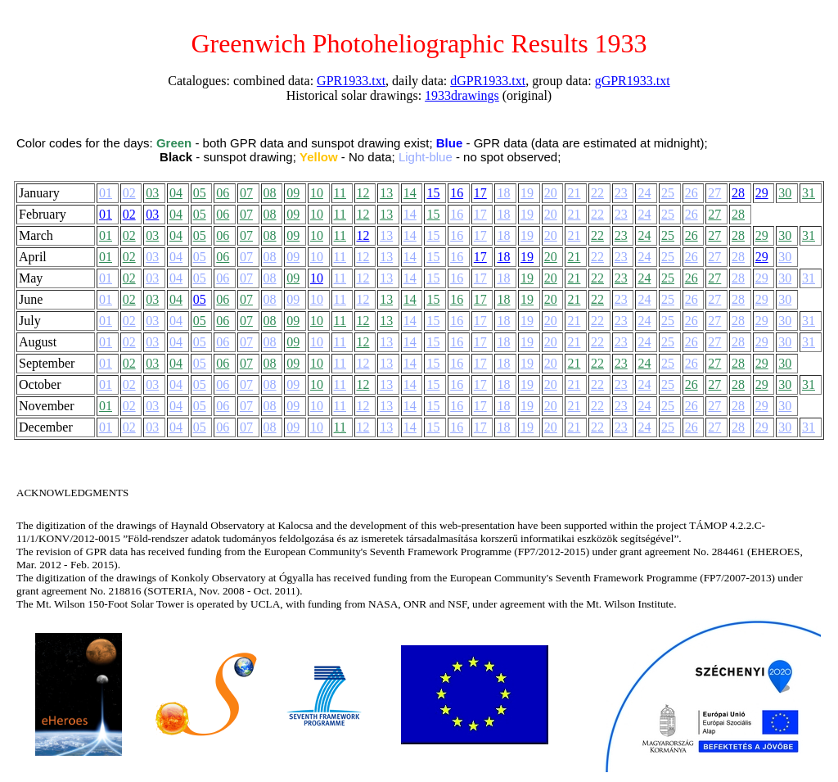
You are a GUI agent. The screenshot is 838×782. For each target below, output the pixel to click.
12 (363, 193)
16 (456, 193)
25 (667, 193)
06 (222, 193)
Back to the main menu (277, 16)
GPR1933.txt (351, 81)
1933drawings (462, 95)
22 (597, 193)
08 (270, 193)
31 (808, 193)
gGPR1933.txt (632, 81)
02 (129, 193)
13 (386, 193)
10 (316, 193)
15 (432, 193)
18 (503, 193)
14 (410, 193)
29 (761, 193)
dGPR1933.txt (487, 81)
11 (340, 193)
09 (293, 193)
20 (550, 193)
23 (621, 193)
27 (714, 193)
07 (246, 193)
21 (573, 193)
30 (784, 193)
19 (527, 193)
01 (105, 193)
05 (199, 193)
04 (175, 193)
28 (738, 193)
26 (691, 193)
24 (644, 193)
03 (152, 193)
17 (480, 193)
